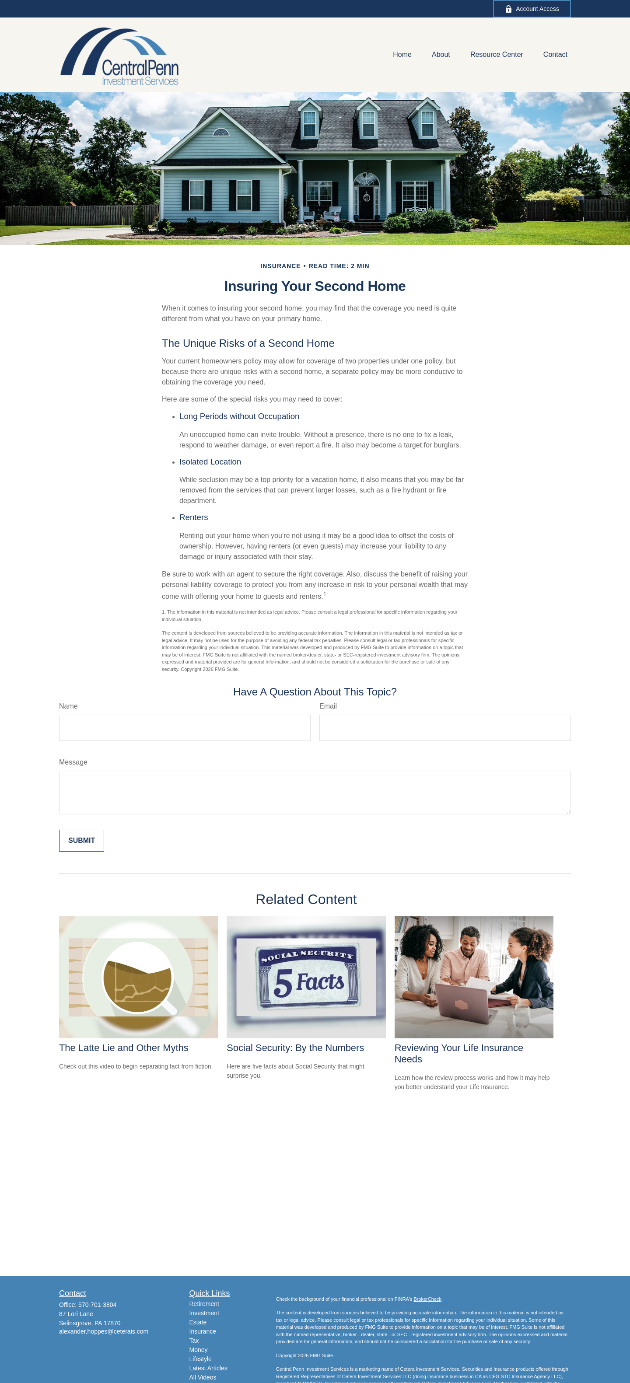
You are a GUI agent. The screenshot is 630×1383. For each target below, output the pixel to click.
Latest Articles (208, 1368)
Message (73, 762)
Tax (194, 1340)
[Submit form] (81, 841)
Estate (198, 1322)
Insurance (202, 1331)
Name (68, 706)
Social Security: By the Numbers (295, 1047)
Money (198, 1349)
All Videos (203, 1377)
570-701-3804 (97, 1304)
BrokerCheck (427, 1299)
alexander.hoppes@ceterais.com (103, 1331)
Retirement (204, 1303)
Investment (204, 1313)
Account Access (532, 9)
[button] (402, 55)
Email (328, 706)
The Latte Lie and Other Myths (124, 1047)
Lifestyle (200, 1358)
